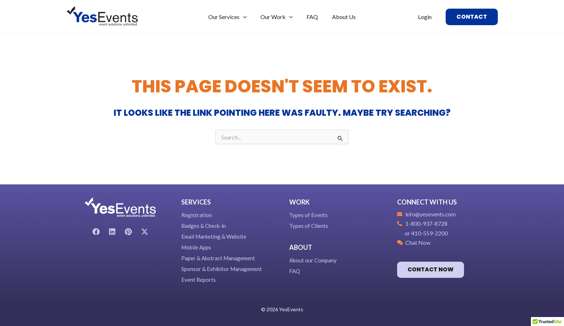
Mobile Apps (196, 247)
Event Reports (198, 279)
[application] (246, 17)
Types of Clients (308, 225)
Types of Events (308, 215)
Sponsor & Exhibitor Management (221, 269)
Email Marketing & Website (213, 236)
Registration (196, 215)
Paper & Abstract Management (218, 258)
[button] (472, 17)
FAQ (294, 271)
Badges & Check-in (203, 225)
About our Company (313, 260)
